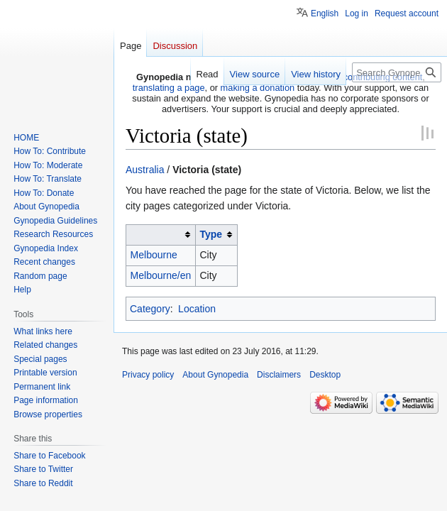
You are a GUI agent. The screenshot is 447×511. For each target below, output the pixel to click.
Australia (145, 169)
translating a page (169, 87)
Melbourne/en (161, 275)
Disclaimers (279, 375)
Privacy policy (148, 375)
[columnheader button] (161, 234)
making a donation (258, 87)
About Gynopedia (215, 375)
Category (150, 308)
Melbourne (154, 254)
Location (197, 308)
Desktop (325, 375)
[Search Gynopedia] (396, 72)
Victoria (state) (206, 169)
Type (210, 234)
